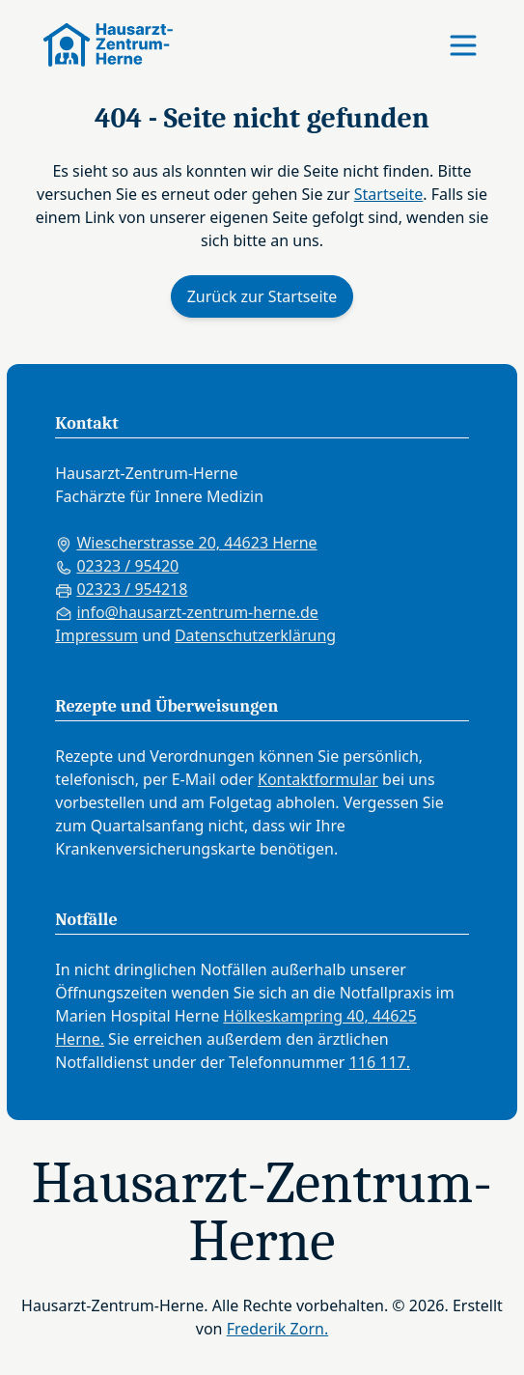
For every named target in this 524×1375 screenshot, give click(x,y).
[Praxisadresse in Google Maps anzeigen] (261, 542)
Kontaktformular (318, 779)
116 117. (379, 1062)
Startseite (389, 194)
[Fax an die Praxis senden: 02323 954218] (261, 589)
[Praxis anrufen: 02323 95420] (261, 565)
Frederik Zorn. (278, 1328)
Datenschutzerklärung (255, 635)
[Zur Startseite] (100, 45)
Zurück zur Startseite (262, 296)
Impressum (96, 635)
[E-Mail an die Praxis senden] (261, 612)
